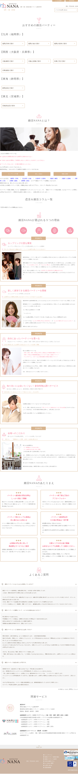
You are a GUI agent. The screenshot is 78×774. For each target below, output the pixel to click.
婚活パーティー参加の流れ (51, 757)
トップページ (48, 755)
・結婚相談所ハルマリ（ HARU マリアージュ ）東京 (34, 720)
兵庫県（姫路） (14, 181)
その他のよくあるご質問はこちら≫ (68, 689)
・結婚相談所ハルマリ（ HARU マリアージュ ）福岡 (34, 724)
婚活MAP (22, 705)
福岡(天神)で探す (12, 43)
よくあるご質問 (48, 763)
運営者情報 (47, 767)
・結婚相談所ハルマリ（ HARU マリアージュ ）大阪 (34, 722)
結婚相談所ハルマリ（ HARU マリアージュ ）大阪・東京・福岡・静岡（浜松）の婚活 (44, 715)
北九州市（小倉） (27, 179)
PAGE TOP (39, 747)
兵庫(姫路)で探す (12, 70)
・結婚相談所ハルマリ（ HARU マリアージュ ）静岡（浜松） (37, 726)
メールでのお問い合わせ (66, 10)
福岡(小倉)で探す (38, 43)
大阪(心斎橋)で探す (38, 61)
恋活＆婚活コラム (49, 761)
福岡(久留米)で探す (64, 43)
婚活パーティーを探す (50, 759)
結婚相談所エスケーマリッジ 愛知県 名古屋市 (33, 731)
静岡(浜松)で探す (12, 88)
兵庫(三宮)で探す (64, 61)
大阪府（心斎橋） (67, 179)
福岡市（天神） (14, 179)
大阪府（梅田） (54, 179)
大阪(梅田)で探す (12, 61)
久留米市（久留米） (41, 179)
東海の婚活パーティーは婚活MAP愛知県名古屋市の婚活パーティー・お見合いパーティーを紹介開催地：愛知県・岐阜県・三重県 (37, 709)
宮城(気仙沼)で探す (12, 106)
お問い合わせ (48, 765)
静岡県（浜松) (25, 181)
